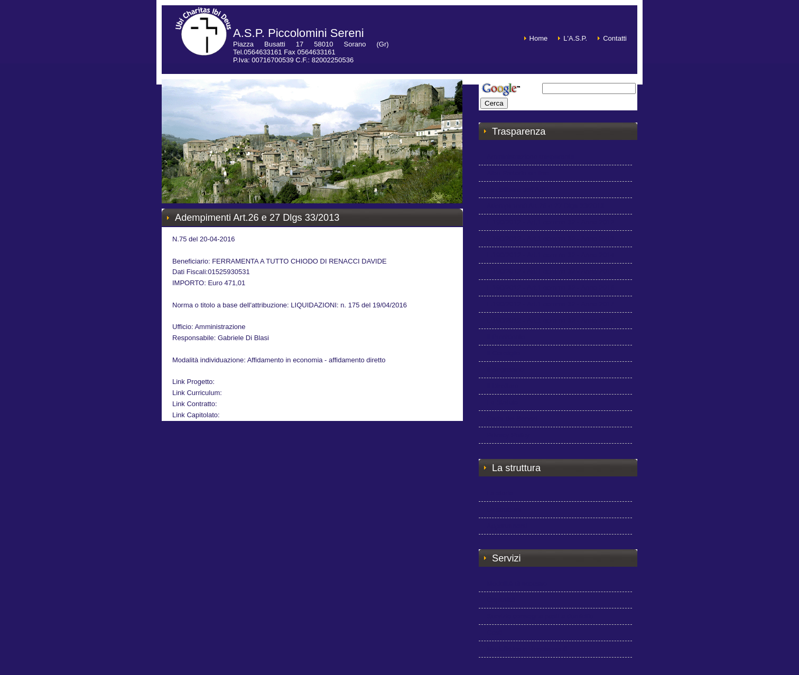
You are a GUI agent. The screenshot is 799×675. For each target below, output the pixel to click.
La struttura (504, 509)
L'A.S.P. (575, 38)
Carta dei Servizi (512, 419)
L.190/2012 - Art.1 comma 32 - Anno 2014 (550, 255)
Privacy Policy (508, 435)
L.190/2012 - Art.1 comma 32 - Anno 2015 (550, 271)
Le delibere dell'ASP (518, 189)
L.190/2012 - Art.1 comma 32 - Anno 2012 (550, 222)
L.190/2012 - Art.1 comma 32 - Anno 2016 (550, 288)
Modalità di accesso (517, 583)
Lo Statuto (502, 402)
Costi (495, 632)
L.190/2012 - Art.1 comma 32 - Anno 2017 (550, 304)
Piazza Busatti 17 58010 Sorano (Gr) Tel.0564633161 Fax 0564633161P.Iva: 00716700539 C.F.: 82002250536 (311, 52)
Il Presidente (506, 337)
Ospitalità (501, 600)
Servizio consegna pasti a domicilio (540, 616)
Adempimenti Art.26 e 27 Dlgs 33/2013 (546, 206)
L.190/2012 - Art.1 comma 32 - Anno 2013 (550, 238)
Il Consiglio (504, 353)
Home (538, 38)
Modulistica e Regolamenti (527, 649)
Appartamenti (507, 526)
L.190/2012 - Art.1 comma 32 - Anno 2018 (550, 320)
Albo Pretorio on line (518, 173)
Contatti (615, 38)
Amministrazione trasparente (530, 157)
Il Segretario (505, 369)
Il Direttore (502, 386)
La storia (500, 493)
